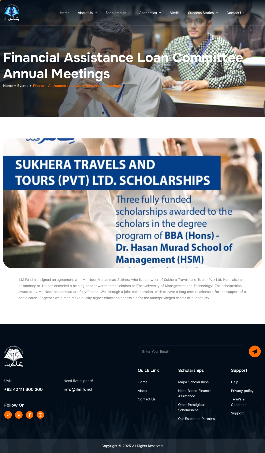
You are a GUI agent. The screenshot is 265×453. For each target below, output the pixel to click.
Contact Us (236, 13)
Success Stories (203, 13)
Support (237, 413)
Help (234, 382)
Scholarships (118, 13)
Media (175, 13)
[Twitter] (19, 415)
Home (64, 13)
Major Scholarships (193, 382)
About (142, 391)
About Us (87, 13)
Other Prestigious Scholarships (191, 407)
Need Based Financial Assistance (195, 393)
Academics (150, 13)
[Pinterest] (8, 415)
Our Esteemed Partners (196, 419)
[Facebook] (29, 415)
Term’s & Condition (238, 402)
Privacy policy (242, 391)
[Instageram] (40, 415)
